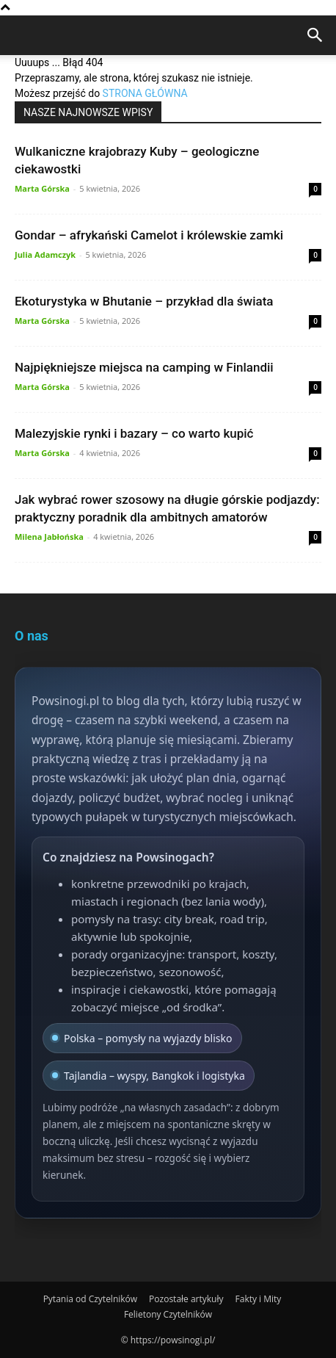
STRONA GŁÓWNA (145, 93)
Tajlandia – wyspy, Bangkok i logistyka (148, 1076)
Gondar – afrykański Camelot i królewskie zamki (149, 235)
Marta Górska (42, 188)
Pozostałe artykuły (186, 1299)
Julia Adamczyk (45, 254)
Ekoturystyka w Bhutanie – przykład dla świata (144, 301)
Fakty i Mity (258, 1299)
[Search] (315, 38)
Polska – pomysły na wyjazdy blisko (142, 1038)
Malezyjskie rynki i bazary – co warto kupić (134, 433)
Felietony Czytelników (168, 1314)
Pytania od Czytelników (90, 1299)
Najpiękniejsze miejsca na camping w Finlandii (144, 367)
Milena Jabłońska (49, 536)
